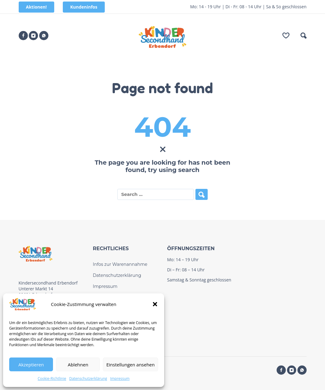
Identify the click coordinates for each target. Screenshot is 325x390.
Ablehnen (78, 364)
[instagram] (33, 35)
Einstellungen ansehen (130, 364)
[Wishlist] (285, 35)
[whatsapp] (43, 35)
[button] (155, 304)
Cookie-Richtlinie (52, 378)
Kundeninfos (83, 7)
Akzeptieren (31, 364)
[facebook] (23, 35)
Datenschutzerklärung (88, 378)
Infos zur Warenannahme (120, 264)
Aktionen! (36, 7)
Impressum (120, 378)
